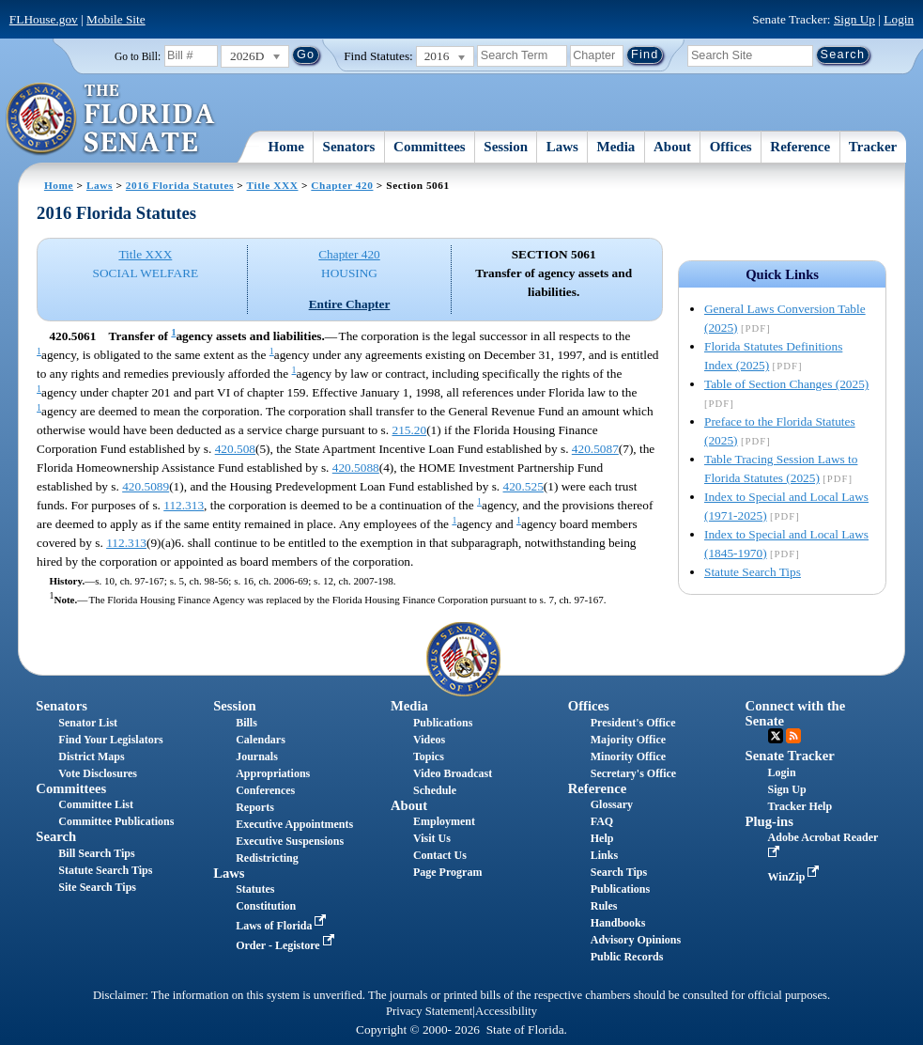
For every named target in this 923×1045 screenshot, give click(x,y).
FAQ (602, 821)
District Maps (91, 756)
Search (56, 836)
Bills (246, 722)
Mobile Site (116, 19)
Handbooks (618, 922)
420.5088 (355, 467)
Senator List (87, 722)
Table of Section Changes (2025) (786, 384)
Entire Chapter (350, 304)
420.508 (235, 449)
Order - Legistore (287, 945)
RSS (793, 735)
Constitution (266, 905)
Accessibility (506, 1011)
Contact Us (440, 855)
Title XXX (273, 185)
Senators (349, 146)
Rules (604, 905)
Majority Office (628, 739)
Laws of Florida (283, 925)
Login (899, 19)
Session (506, 146)
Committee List (95, 804)
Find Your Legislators (110, 739)
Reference (800, 146)
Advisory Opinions (636, 939)
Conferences (265, 790)
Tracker (873, 146)
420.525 (523, 486)
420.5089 (145, 486)
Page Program (447, 872)
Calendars (260, 739)
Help (602, 838)
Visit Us (432, 838)
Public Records (627, 956)
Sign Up (854, 19)
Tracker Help (800, 806)
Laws (562, 146)
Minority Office (628, 756)
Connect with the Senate (796, 712)
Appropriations (273, 773)
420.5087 (595, 449)
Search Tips (619, 872)
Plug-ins (769, 821)
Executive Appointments (294, 824)
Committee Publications (116, 821)
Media (616, 146)
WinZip (795, 876)
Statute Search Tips (752, 572)
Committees (429, 146)
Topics (428, 756)
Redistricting (267, 858)
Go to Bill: (138, 56)
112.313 (183, 505)
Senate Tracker (790, 755)
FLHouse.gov (43, 19)
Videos (429, 739)
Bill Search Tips (96, 853)
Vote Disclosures (97, 773)
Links (604, 855)
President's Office (633, 722)
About (672, 146)
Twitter (775, 735)
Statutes (255, 889)
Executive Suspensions (290, 841)
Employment (444, 821)
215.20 (409, 430)
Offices (731, 146)
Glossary (612, 804)
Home (286, 146)
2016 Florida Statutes (180, 185)
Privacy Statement (429, 1011)
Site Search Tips (97, 887)
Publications (442, 722)
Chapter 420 (342, 185)
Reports (255, 807)
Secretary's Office (633, 773)
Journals (257, 756)
